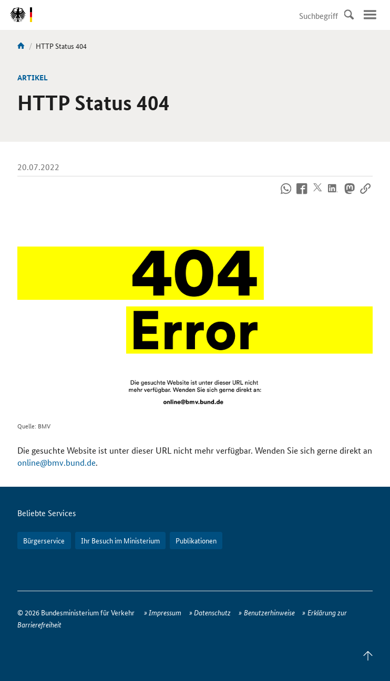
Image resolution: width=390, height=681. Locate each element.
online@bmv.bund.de (56, 462)
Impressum (165, 612)
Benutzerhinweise (269, 612)
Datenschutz (212, 612)
